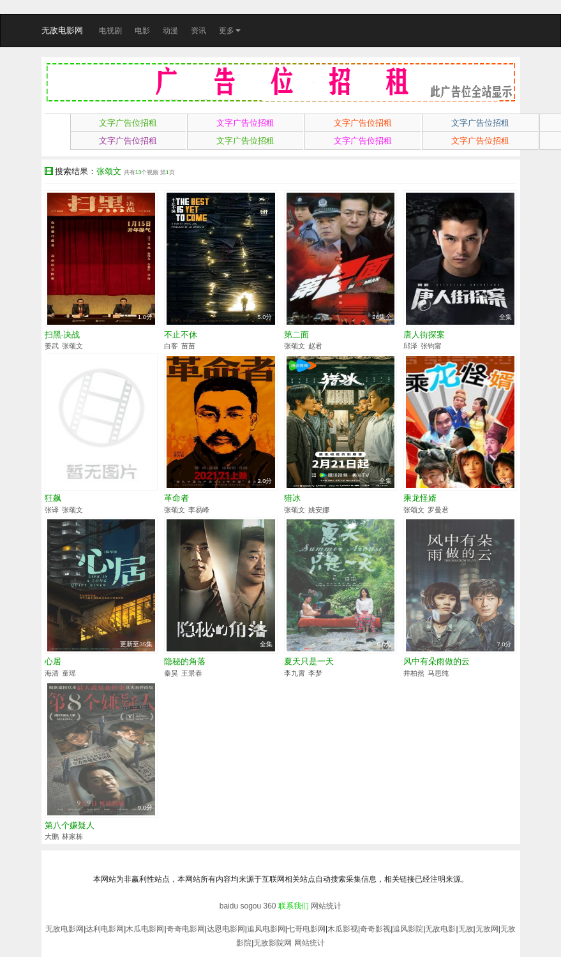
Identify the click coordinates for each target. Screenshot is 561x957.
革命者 (176, 498)
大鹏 (52, 836)
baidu (229, 905)
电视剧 (110, 30)
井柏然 (413, 673)
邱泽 (410, 346)
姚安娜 (318, 510)
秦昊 (171, 673)
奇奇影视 (375, 928)
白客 (171, 346)
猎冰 (292, 498)
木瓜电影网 (145, 928)
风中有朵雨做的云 (436, 661)
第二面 (296, 334)
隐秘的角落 (185, 661)
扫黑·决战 (62, 334)
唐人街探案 (424, 334)
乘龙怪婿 (420, 498)
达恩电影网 (226, 928)
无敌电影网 (62, 30)
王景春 (191, 673)
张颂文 (72, 346)
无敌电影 (440, 928)
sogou (250, 905)
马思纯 (438, 673)
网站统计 (326, 905)
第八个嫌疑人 (69, 825)
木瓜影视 (342, 928)
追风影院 (408, 928)
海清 (52, 673)
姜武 (52, 346)
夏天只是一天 (309, 661)
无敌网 (486, 928)
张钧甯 (431, 346)
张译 (52, 510)
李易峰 (198, 510)
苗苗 (188, 346)
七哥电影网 (306, 928)
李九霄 (294, 673)
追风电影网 (266, 928)
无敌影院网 (272, 942)
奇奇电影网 (186, 928)
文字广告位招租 (128, 123)
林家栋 (72, 836)
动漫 (170, 30)
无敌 (466, 928)
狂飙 (53, 498)
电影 (142, 30)
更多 (230, 30)
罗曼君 (438, 510)
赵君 (315, 346)
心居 (53, 661)
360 (270, 905)
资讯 (198, 30)
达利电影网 (105, 928)
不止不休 (180, 334)
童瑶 (69, 673)
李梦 (315, 673)
